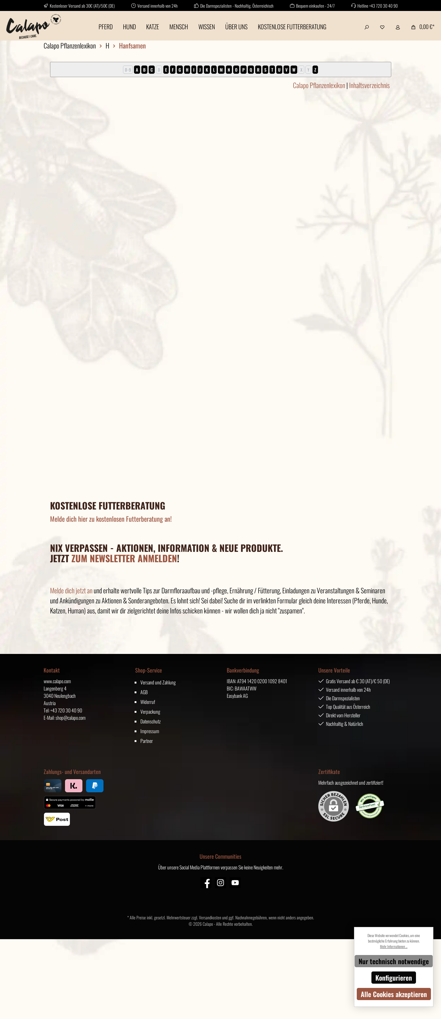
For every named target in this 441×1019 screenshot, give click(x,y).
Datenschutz (150, 721)
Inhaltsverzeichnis (369, 85)
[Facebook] (206, 882)
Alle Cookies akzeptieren (394, 994)
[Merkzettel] (382, 26)
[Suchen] (366, 26)
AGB (144, 692)
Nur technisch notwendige (394, 961)
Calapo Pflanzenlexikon (319, 85)
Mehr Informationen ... (393, 946)
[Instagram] (220, 882)
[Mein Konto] (398, 26)
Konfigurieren (393, 977)
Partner (146, 740)
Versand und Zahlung (158, 682)
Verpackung (150, 711)
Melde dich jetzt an (71, 590)
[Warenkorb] (421, 26)
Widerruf (147, 701)
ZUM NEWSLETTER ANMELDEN (124, 558)
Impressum (149, 731)
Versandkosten (210, 917)
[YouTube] (235, 882)
